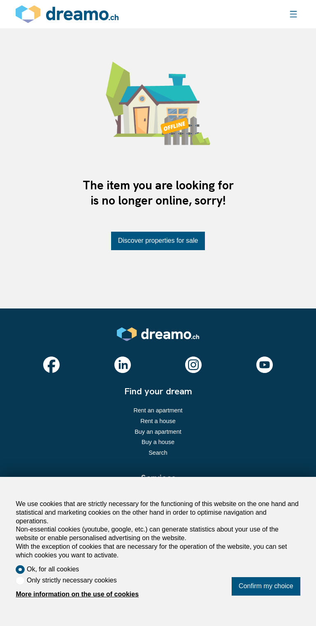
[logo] (67, 14)
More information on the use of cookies (77, 594)
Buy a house (158, 442)
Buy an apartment (158, 431)
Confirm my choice (266, 585)
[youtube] (264, 365)
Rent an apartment (157, 410)
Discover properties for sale (158, 240)
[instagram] (193, 365)
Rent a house (158, 421)
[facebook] (51, 365)
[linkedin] (122, 365)
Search (158, 452)
